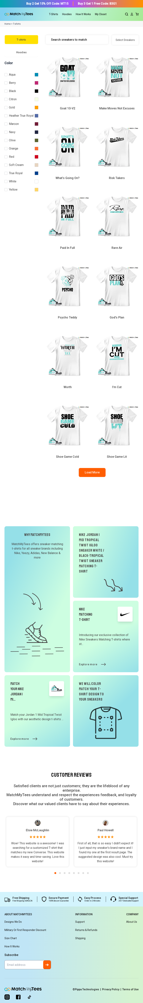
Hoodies (21, 52)
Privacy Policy (112, 989)
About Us (131, 921)
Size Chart (10, 938)
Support (80, 921)
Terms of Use (130, 989)
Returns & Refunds (86, 930)
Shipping (80, 938)
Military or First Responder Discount (25, 930)
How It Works (83, 14)
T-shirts (21, 39)
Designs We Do (13, 921)
